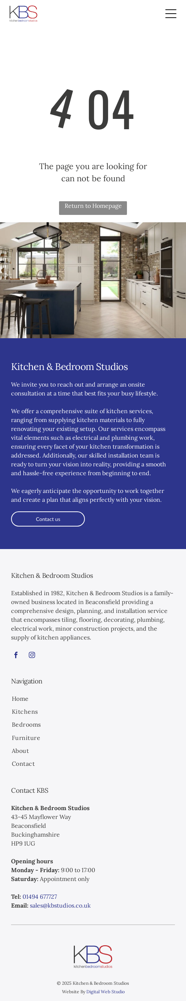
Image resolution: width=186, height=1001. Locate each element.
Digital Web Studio (105, 991)
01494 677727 (40, 896)
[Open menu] (170, 13)
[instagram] (32, 656)
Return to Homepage (93, 205)
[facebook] (16, 656)
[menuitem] (93, 699)
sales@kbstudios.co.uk (60, 905)
